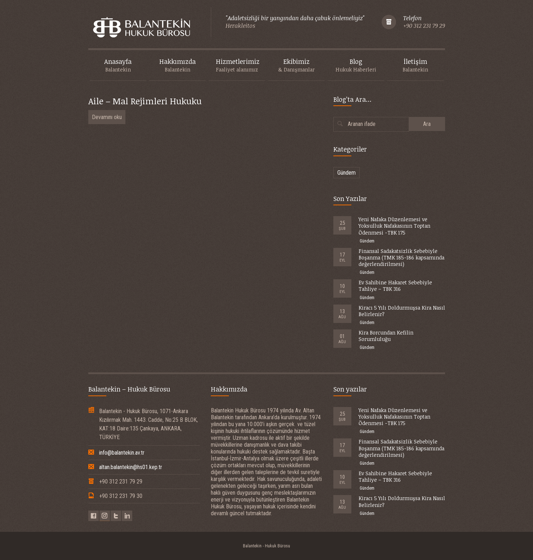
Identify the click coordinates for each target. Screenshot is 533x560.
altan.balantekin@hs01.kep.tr (130, 467)
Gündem (346, 172)
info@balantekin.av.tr (122, 452)
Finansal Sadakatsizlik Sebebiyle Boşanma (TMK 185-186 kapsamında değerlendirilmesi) (401, 257)
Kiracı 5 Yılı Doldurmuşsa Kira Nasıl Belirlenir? (402, 311)
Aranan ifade (362, 124)
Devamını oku (107, 117)
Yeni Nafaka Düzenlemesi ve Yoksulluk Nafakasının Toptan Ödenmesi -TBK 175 (394, 226)
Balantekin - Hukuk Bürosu (266, 545)
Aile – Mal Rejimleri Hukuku (144, 101)
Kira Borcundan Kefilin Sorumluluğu (386, 335)
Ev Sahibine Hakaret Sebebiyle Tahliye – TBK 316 (395, 285)
